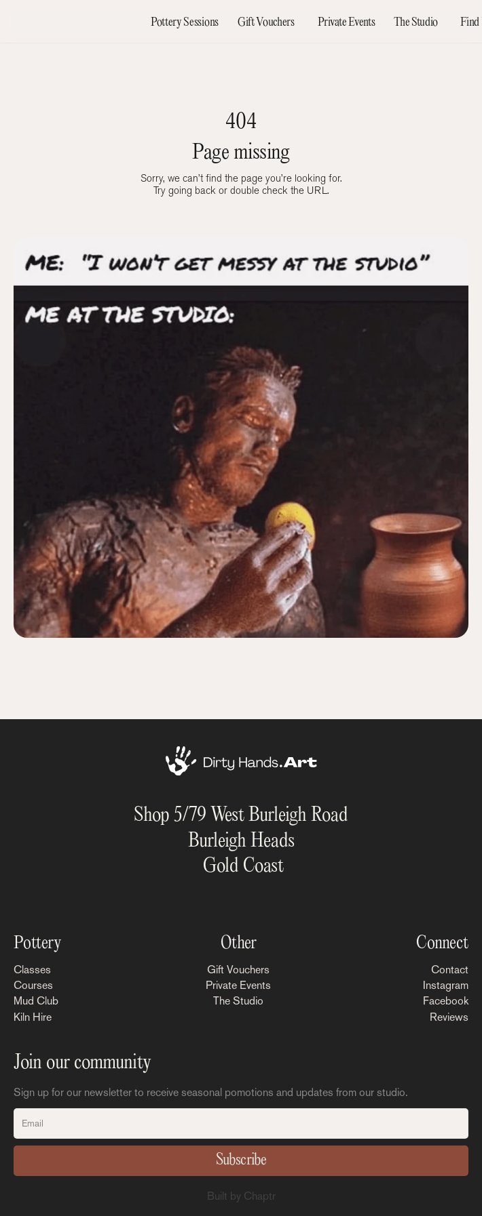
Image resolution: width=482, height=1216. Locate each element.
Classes (32, 969)
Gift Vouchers (238, 969)
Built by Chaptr (241, 1196)
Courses (33, 985)
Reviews (449, 1017)
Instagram (445, 985)
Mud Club (36, 1001)
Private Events (238, 985)
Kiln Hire (33, 1017)
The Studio (238, 1001)
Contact (449, 969)
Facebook (445, 1001)
